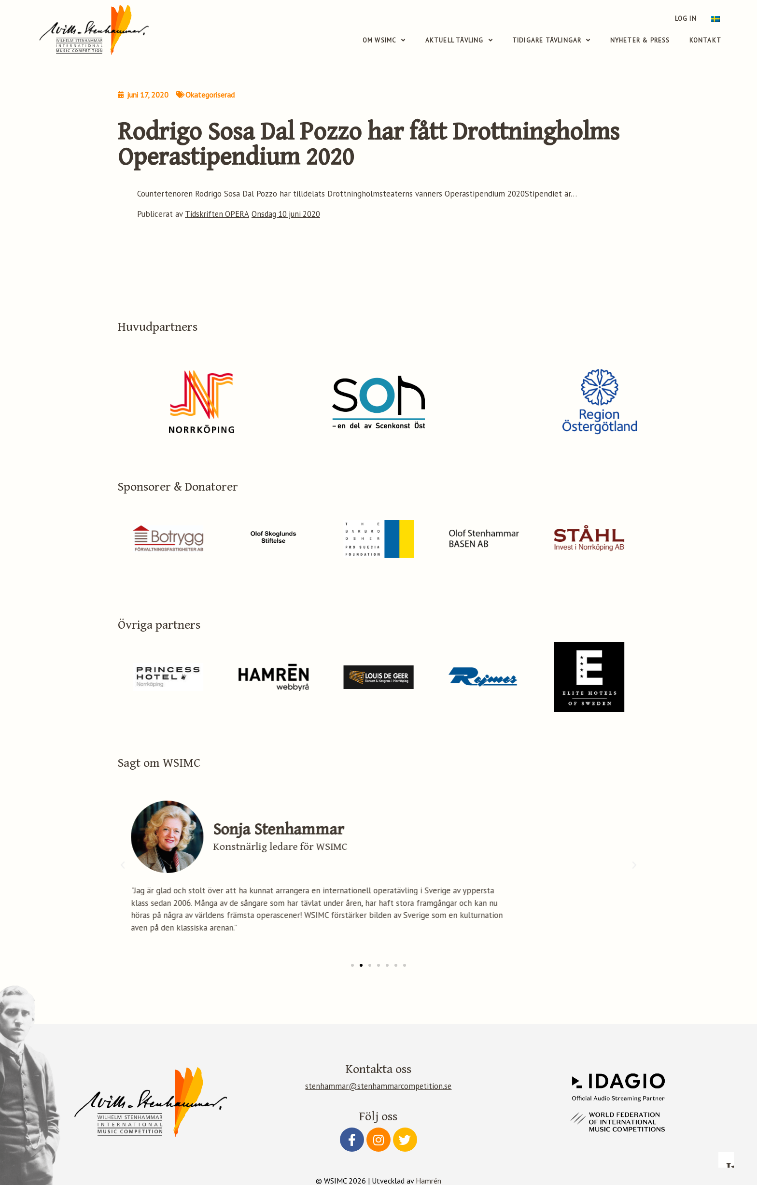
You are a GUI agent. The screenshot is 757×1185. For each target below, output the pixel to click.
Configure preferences (561, 1119)
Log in (687, 18)
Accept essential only (628, 1119)
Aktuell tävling (459, 41)
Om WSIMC (384, 41)
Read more (550, 1045)
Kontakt (705, 41)
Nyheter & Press (640, 41)
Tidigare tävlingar (551, 41)
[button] (352, 964)
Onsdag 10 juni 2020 (287, 214)
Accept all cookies (695, 1119)
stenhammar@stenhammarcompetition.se (378, 1085)
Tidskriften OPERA (217, 214)
